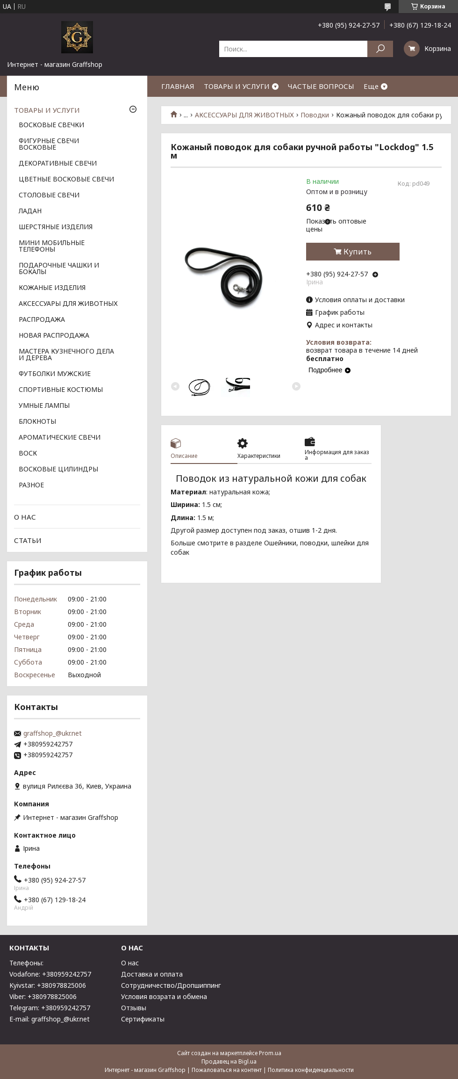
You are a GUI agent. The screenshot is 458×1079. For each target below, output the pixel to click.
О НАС (25, 516)
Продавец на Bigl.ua (229, 1061)
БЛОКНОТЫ (37, 422)
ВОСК (28, 453)
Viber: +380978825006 (43, 996)
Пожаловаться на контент (227, 1070)
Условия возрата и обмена (164, 996)
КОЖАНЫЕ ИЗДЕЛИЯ (52, 288)
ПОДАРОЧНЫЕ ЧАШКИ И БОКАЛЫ (59, 269)
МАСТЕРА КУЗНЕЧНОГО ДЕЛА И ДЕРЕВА (66, 355)
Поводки (315, 115)
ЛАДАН (30, 211)
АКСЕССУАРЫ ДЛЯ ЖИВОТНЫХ (244, 115)
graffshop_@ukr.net (52, 733)
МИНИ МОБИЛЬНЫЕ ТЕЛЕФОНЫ (52, 246)
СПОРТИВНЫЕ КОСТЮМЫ (61, 390)
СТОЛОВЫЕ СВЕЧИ (49, 195)
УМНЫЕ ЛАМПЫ (44, 406)
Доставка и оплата (152, 974)
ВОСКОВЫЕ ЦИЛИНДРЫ (58, 469)
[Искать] (380, 49)
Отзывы (133, 1007)
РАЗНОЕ (31, 485)
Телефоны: (26, 962)
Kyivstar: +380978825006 (47, 985)
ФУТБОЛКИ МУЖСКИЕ (55, 374)
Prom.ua (270, 1053)
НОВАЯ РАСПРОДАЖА (54, 336)
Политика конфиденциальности (311, 1070)
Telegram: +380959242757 (49, 1007)
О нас (130, 962)
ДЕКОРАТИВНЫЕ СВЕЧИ (58, 163)
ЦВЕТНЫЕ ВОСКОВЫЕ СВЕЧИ (66, 179)
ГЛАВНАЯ (177, 86)
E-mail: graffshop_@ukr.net (49, 1018)
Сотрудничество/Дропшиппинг (171, 985)
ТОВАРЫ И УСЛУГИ (237, 86)
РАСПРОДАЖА (42, 320)
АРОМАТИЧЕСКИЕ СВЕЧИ (59, 438)
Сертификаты (143, 1018)
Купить (358, 251)
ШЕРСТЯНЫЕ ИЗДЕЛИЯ (56, 227)
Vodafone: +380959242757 (50, 974)
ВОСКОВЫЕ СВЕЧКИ (51, 125)
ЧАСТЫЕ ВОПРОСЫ (321, 86)
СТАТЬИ (28, 540)
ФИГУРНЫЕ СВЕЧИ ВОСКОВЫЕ (49, 145)
